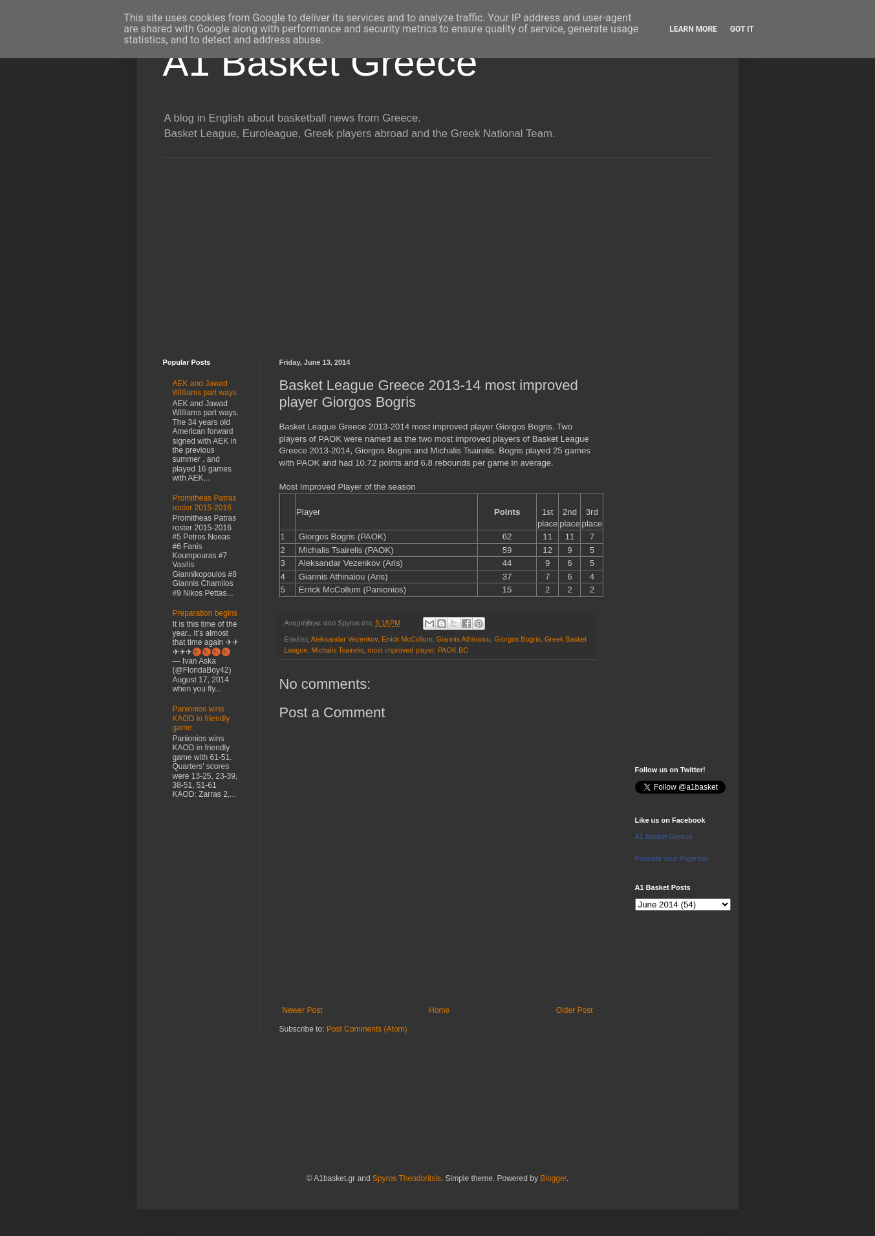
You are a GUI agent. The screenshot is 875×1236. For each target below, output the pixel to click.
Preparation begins (205, 613)
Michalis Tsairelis (338, 650)
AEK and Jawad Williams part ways (205, 388)
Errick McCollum (407, 639)
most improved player (400, 650)
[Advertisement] (438, 248)
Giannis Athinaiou (463, 639)
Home (439, 1010)
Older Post (574, 1010)
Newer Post (303, 1010)
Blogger (553, 1178)
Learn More (693, 29)
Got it (742, 29)
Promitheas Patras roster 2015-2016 (205, 502)
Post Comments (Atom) (367, 1029)
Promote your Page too (671, 858)
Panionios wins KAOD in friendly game (201, 718)
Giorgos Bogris (518, 639)
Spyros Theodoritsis (407, 1178)
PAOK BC (453, 650)
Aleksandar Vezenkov (344, 639)
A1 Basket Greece (320, 62)
